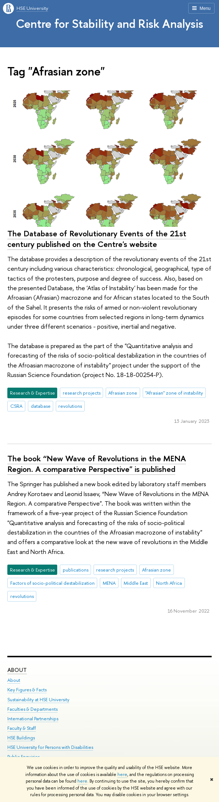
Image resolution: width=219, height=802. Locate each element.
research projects (82, 392)
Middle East (136, 583)
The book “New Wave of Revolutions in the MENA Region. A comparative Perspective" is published (96, 463)
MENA (109, 583)
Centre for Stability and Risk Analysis (109, 23)
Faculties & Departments (32, 709)
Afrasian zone (122, 392)
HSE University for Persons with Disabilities (50, 747)
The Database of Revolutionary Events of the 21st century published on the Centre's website (96, 239)
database (41, 406)
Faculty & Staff (21, 728)
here (122, 774)
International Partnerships (32, 718)
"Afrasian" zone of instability (174, 392)
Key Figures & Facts (27, 690)
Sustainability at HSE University (38, 699)
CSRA (16, 406)
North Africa (169, 583)
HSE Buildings (21, 738)
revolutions (70, 406)
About (17, 670)
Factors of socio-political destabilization (52, 583)
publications (75, 569)
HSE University (32, 8)
